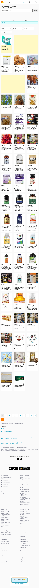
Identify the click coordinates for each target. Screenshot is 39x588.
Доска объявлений (5, 20)
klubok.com (2, 2)
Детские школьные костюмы (5, 523)
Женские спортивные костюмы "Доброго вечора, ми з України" (25, 483)
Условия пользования (23, 554)
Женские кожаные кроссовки (5, 487)
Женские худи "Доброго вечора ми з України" (25, 478)
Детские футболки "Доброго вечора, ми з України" (5, 527)
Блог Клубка (23, 543)
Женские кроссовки (24, 475)
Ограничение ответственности (24, 551)
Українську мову (19, 580)
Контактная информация (23, 548)
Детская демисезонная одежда (23, 494)
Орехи (2, 438)
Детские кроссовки (5, 557)
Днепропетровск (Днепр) (22, 442)
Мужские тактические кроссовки (25, 535)
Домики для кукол (5, 511)
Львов (17, 443)
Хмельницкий (31, 442)
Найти (35, 10)
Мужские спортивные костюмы (25, 514)
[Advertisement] (19, 15)
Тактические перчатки (23, 524)
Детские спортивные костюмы (5, 561)
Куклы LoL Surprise (24, 491)
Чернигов (12, 443)
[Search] (19, 10)
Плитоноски (3, 489)
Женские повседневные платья (4, 493)
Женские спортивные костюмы (6, 478)
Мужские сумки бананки (23, 532)
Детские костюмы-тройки (5, 520)
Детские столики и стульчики (24, 505)
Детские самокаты (24, 489)
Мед (31, 437)
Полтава (6, 443)
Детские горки (4, 509)
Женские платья (4, 480)
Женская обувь (4, 484)
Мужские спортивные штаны (25, 527)
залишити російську (19, 583)
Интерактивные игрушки (4, 554)
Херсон (13, 442)
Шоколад (20, 437)
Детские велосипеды (6, 534)
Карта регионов (24, 541)
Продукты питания (15, 20)
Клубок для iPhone (24, 559)
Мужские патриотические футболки (24, 517)
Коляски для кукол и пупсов (5, 544)
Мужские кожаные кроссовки (24, 521)
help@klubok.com (24, 557)
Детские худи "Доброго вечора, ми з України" (25, 498)
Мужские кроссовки (24, 509)
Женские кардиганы (5, 482)
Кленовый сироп (14, 438)
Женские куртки (4, 475)
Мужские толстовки (24, 530)
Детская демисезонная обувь (25, 502)
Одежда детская (4, 517)
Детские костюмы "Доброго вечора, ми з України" (5, 514)
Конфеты (15, 437)
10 (35, 415)
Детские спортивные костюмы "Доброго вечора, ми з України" (6, 531)
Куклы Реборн (4, 539)
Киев (2, 443)
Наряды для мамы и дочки (25, 486)
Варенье (7, 438)
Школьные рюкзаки (5, 559)
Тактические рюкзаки (6, 498)
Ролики (2, 551)
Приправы (26, 437)
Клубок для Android (24, 561)
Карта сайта (23, 539)
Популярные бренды (25, 545)
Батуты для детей (5, 549)
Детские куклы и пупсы (4, 547)
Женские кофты (4, 496)
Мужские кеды (23, 511)
